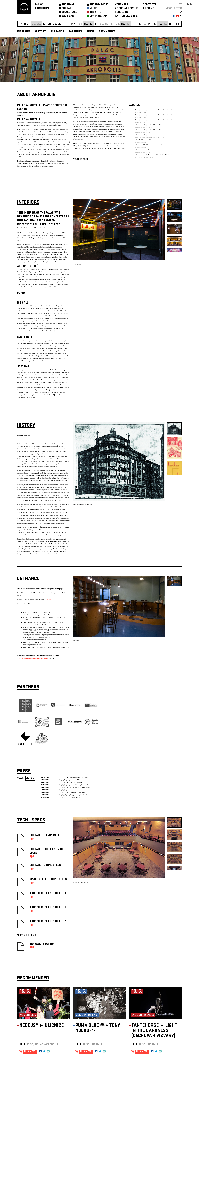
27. (44, 24)
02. (86, 24)
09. (123, 24)
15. (155, 24)
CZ (180, 5)
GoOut (48, 598)
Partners (75, 32)
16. (160, 24)
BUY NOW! (30, 1050)
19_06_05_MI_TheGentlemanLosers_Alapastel (75, 786)
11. (133, 24)
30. (60, 24)
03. (91, 24)
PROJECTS (121, 12)
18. (170, 24)
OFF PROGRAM (98, 16)
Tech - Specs (107, 32)
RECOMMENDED (99, 5)
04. (97, 24)
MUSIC (93, 8)
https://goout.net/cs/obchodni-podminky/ (34, 657)
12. (139, 24)
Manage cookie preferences (29, 1160)
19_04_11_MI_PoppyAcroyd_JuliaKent (73, 794)
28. (50, 24)
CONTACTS (150, 5)
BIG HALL (67, 8)
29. (55, 24)
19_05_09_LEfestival (66, 789)
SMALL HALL (69, 12)
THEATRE (95, 12)
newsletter (173, 8)
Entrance (57, 32)
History (40, 32)
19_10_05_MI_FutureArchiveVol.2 (71, 781)
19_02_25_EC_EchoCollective (70, 796)
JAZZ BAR (68, 16)
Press (90, 32)
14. (149, 24)
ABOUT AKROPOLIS (126, 8)
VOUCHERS (121, 5)
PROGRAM (68, 5)
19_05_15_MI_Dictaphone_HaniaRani (72, 791)
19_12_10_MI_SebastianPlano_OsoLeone (73, 776)
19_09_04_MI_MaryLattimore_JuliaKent (73, 784)
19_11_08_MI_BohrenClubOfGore (71, 779)
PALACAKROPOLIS (42, 6)
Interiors (23, 32)
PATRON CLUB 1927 (127, 16)
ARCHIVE (148, 8)
